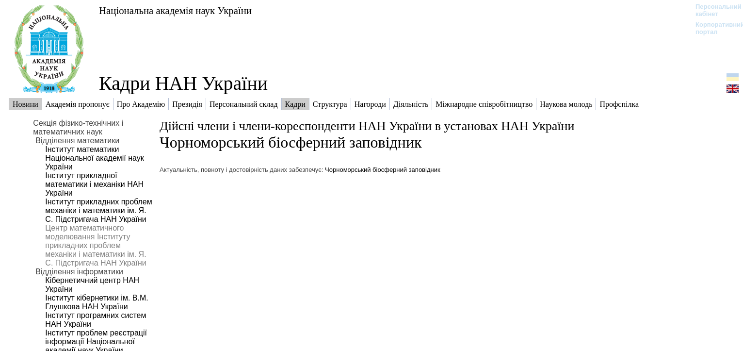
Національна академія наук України (175, 10)
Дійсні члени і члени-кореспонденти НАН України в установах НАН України (367, 126)
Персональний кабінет (713, 10)
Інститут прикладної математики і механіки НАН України (94, 184)
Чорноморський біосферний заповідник (291, 142)
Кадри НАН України (183, 83)
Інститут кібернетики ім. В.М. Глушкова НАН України (96, 302)
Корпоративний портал (713, 28)
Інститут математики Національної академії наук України (94, 158)
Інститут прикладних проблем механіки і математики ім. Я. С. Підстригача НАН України (98, 210)
